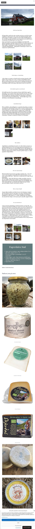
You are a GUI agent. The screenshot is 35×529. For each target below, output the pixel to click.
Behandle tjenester (5, 517)
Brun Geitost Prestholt (17, 342)
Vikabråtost (17, 476)
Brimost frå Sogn (17, 442)
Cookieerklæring (18, 527)
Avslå (18, 522)
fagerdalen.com (10, 261)
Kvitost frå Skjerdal (17, 409)
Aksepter (18, 519)
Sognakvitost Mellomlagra (17, 375)
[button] (34, 510)
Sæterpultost (17, 308)
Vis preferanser (18, 525)
